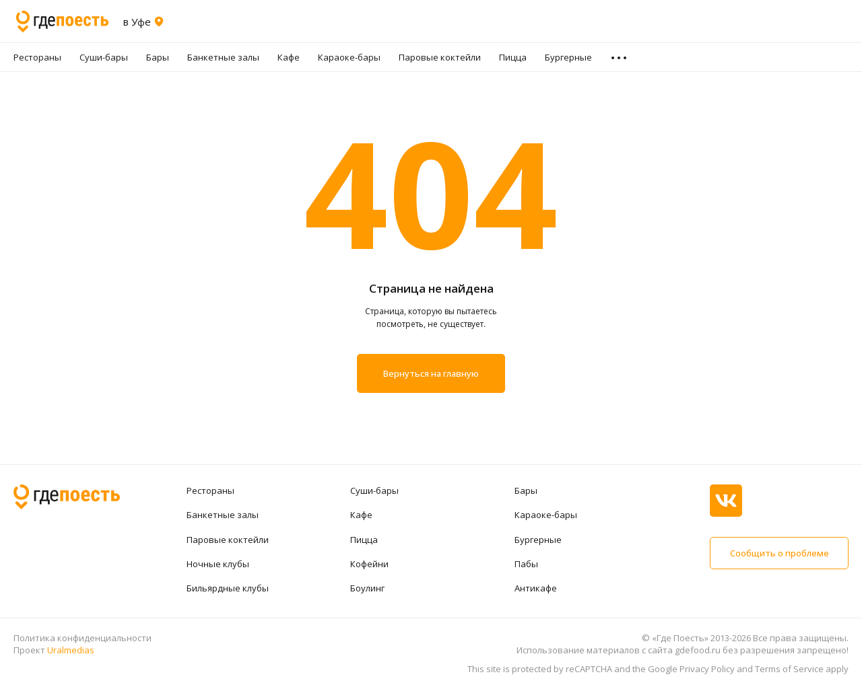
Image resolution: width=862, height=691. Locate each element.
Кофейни (369, 564)
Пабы (526, 564)
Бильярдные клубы (228, 588)
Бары (157, 57)
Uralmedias (70, 650)
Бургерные (568, 57)
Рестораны (37, 57)
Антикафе (536, 588)
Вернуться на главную (431, 373)
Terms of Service (789, 669)
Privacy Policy (707, 669)
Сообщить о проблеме (779, 553)
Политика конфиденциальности (82, 638)
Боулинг (367, 588)
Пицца (513, 57)
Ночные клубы (218, 564)
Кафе (288, 57)
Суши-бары (103, 57)
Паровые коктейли (440, 57)
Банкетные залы (223, 57)
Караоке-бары (349, 57)
